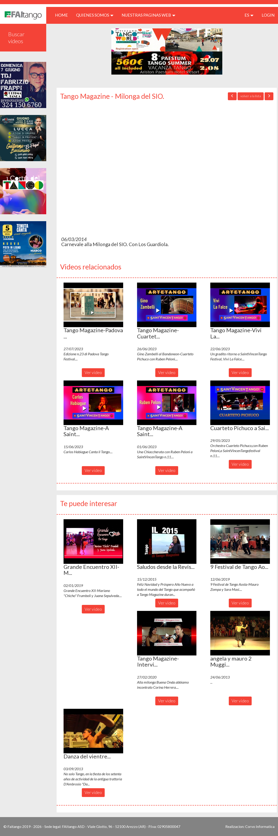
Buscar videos (16, 37)
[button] (93, 305)
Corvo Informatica (260, 826)
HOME (63, 15)
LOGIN (268, 15)
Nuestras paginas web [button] (148, 15)
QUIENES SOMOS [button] (94, 15)
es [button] (249, 15)
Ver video (93, 372)
